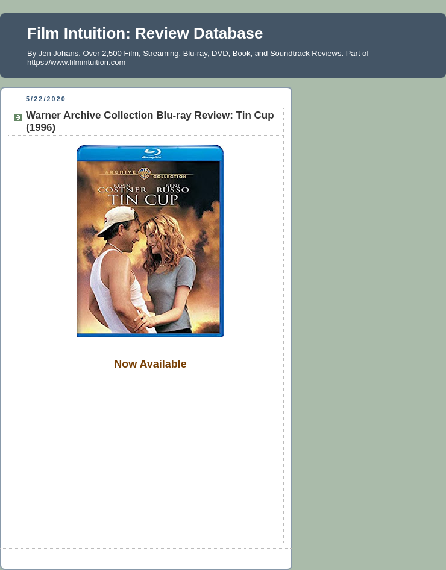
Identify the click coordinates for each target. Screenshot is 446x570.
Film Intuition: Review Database (145, 33)
